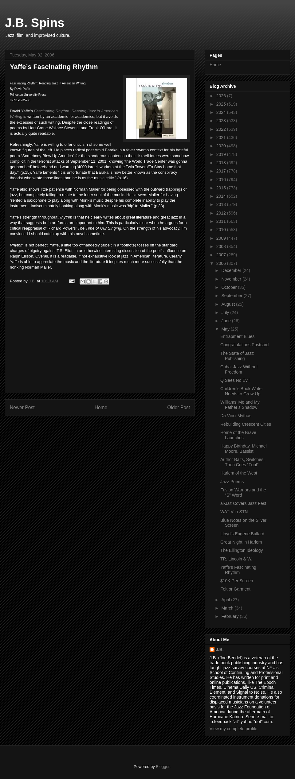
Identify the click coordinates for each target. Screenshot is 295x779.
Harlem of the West (238, 473)
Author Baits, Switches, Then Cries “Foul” (242, 462)
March (227, 608)
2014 (221, 196)
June (226, 320)
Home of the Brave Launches (238, 435)
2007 (221, 254)
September (232, 295)
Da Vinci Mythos (235, 415)
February (230, 616)
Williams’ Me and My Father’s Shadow (240, 405)
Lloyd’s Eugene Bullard (242, 533)
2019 (221, 154)
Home (101, 407)
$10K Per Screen (236, 580)
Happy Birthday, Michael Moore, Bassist (243, 449)
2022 (221, 129)
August (228, 304)
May (225, 329)
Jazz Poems (232, 481)
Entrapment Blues (237, 336)
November (231, 279)
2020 (221, 145)
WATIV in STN (234, 511)
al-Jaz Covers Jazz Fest (243, 503)
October (229, 287)
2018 (221, 162)
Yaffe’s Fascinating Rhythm (238, 570)
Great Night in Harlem (241, 542)
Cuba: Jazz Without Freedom (239, 369)
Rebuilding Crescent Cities (245, 424)
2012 (221, 213)
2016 (221, 179)
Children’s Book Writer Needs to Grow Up (241, 391)
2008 (221, 246)
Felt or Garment (235, 589)
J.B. (220, 649)
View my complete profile (233, 728)
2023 (221, 120)
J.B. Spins (34, 22)
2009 (221, 238)
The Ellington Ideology (241, 550)
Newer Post (22, 407)
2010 (221, 229)
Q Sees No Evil (235, 380)
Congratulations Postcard (244, 344)
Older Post (178, 407)
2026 (221, 95)
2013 (221, 204)
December (231, 270)
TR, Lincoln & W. (236, 558)
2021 (221, 137)
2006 (221, 263)
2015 (221, 187)
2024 (221, 112)
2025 (221, 104)
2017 (221, 171)
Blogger (162, 766)
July (225, 312)
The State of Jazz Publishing (237, 356)
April (226, 599)
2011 (221, 221)
